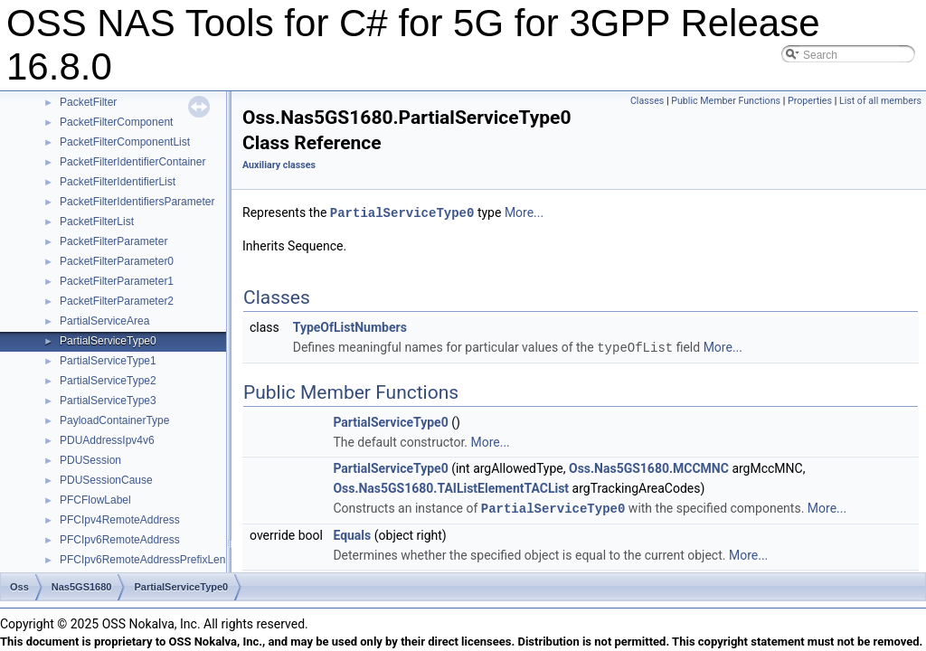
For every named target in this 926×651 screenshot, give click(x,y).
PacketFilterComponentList (125, 142)
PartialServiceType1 (108, 360)
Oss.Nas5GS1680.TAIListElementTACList (451, 486)
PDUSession (90, 460)
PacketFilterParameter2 (117, 301)
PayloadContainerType (114, 420)
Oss (19, 586)
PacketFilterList (97, 221)
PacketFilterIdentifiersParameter (137, 201)
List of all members (880, 101)
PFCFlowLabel (95, 500)
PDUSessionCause (106, 480)
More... (524, 212)
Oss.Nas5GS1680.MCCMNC (649, 466)
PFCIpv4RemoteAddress (120, 520)
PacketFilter (88, 102)
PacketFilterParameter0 (117, 261)
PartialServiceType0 (108, 341)
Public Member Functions (725, 101)
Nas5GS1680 (82, 586)
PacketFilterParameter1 (117, 281)
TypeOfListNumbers (350, 326)
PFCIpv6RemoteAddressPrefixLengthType (162, 559)
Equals (352, 532)
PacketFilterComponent (116, 122)
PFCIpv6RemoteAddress (120, 539)
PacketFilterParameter (113, 241)
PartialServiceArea (104, 321)
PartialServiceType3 (108, 400)
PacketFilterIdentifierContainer (132, 162)
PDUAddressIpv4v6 (107, 440)
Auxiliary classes (279, 165)
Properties (810, 101)
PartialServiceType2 (108, 380)
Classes (647, 101)
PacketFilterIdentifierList (117, 181)
